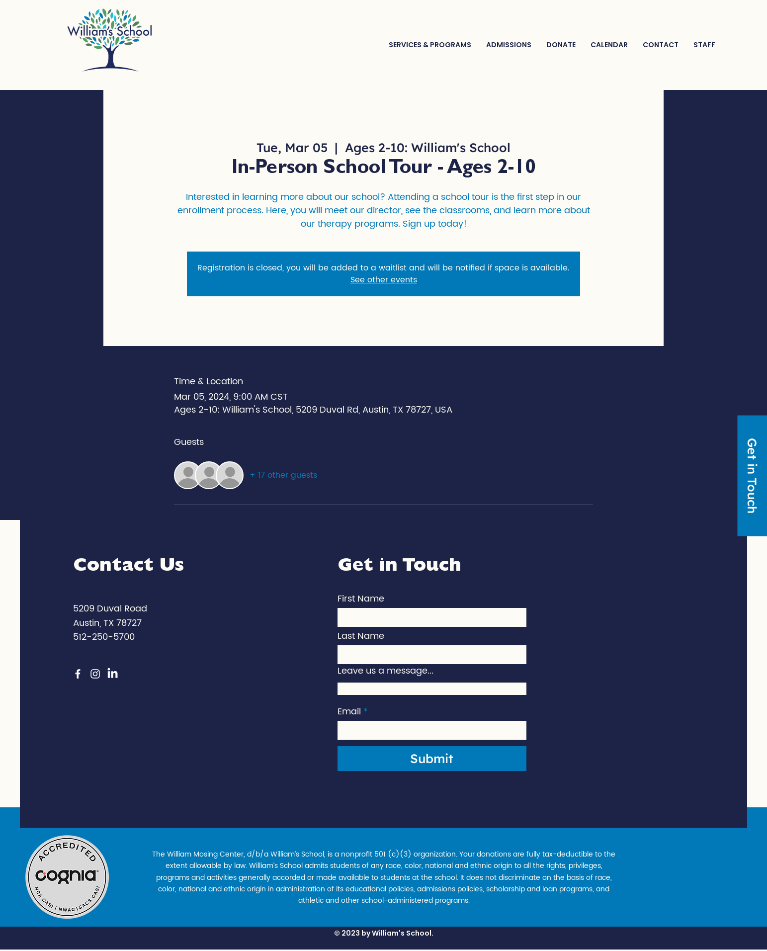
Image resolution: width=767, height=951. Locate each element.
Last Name (361, 636)
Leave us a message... (385, 671)
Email (349, 711)
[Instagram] (95, 674)
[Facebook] (78, 674)
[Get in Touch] (752, 475)
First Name (361, 599)
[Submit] (432, 758)
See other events (383, 279)
